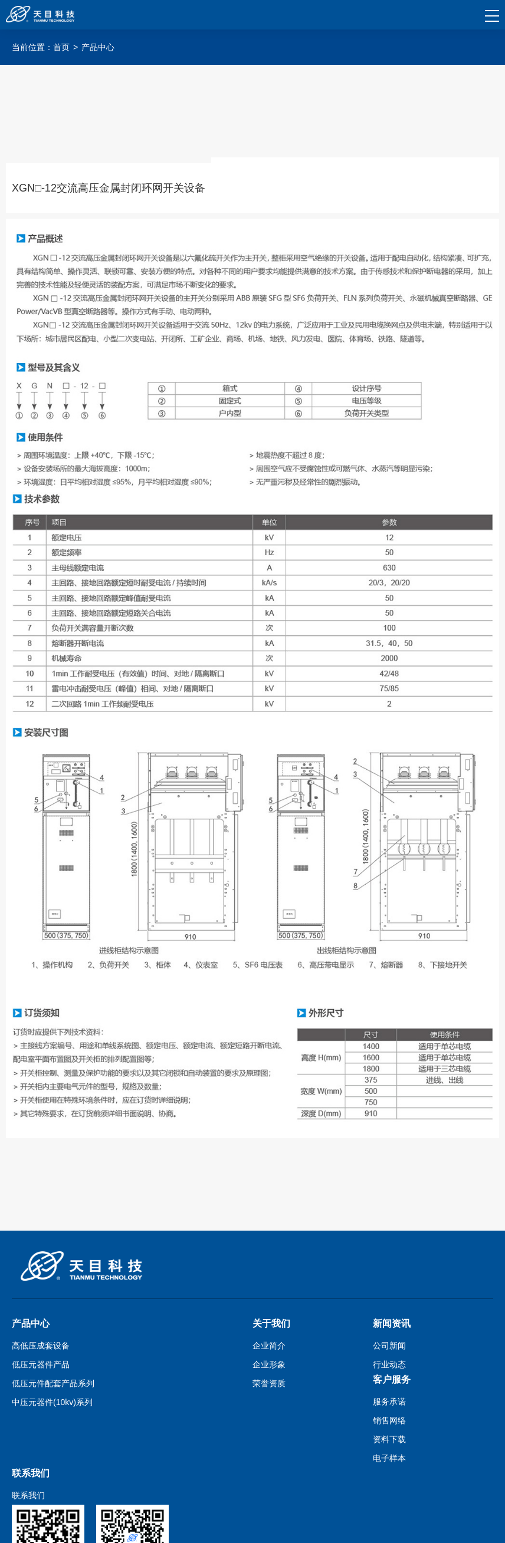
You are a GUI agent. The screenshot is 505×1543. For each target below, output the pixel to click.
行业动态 (389, 1364)
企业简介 (269, 1345)
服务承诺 (389, 1401)
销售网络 (389, 1420)
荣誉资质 (269, 1383)
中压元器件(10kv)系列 (52, 1402)
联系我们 (28, 1495)
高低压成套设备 (41, 1345)
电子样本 (389, 1458)
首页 (61, 47)
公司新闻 (389, 1345)
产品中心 (97, 47)
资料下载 (389, 1439)
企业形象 (269, 1364)
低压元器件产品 (41, 1364)
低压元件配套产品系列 (53, 1383)
